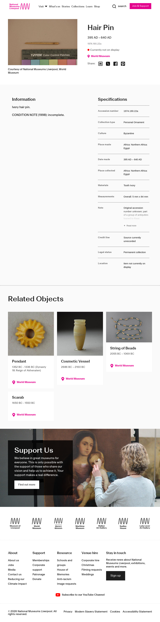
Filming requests (92, 569)
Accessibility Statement (137, 611)
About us (13, 560)
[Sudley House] (123, 523)
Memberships (40, 560)
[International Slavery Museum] (58, 523)
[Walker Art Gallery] (101, 523)
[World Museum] (37, 523)
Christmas (88, 565)
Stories (66, 6)
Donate (36, 579)
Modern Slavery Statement (91, 611)
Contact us (15, 574)
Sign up (115, 575)
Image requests (66, 583)
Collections (77, 6)
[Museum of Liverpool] (15, 523)
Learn (89, 6)
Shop (97, 6)
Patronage (38, 574)
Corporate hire (90, 560)
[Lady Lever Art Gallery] (145, 523)
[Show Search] (119, 6)
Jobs (11, 565)
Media (11, 569)
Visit (41, 6)
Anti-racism (64, 579)
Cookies (115, 611)
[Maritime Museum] (80, 523)
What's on (54, 6)
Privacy (68, 611)
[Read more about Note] (136, 217)
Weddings (88, 574)
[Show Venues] (46, 6)
